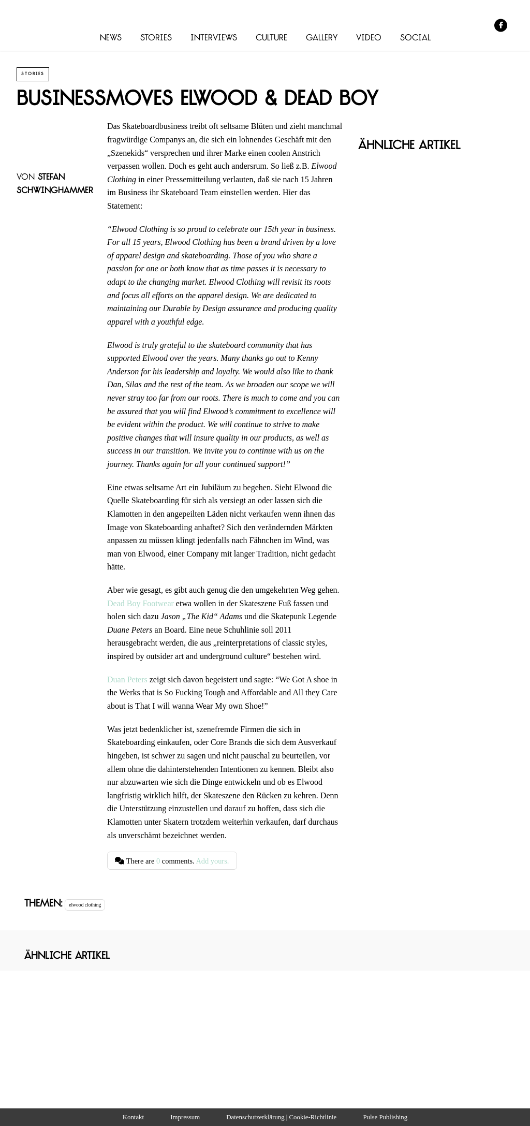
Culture (271, 38)
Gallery (321, 38)
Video (368, 38)
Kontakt (133, 1117)
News (111, 38)
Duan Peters (127, 679)
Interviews (213, 38)
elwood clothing (85, 905)
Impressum (185, 1117)
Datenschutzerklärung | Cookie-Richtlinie (281, 1117)
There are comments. (172, 861)
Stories (156, 38)
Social (415, 38)
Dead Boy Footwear (140, 603)
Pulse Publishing (385, 1117)
